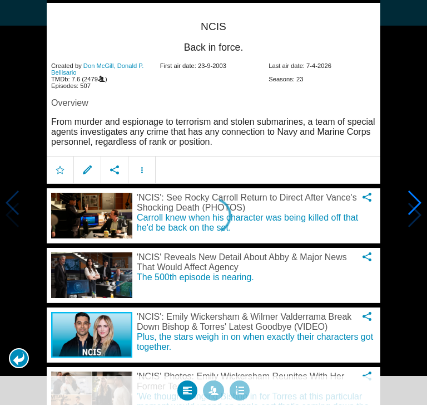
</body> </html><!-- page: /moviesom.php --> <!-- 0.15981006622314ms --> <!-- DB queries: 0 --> (213, 202)
